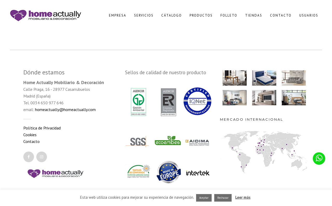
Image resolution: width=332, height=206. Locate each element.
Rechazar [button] (223, 198)
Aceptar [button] (204, 198)
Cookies (30, 134)
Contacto (31, 141)
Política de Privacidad (42, 128)
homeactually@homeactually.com (65, 109)
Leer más (243, 197)
